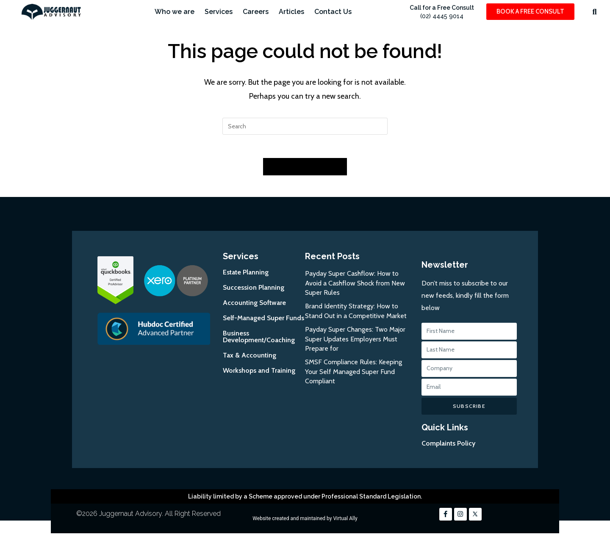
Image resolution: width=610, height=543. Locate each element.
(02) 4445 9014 (441, 16)
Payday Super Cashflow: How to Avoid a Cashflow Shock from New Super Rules (355, 285)
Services (219, 12)
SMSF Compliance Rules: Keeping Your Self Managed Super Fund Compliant (353, 374)
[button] (595, 12)
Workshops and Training (259, 373)
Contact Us (333, 12)
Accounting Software (254, 305)
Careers (256, 12)
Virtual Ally (345, 521)
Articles (291, 12)
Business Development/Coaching (259, 339)
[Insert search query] (305, 126)
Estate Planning (246, 275)
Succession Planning (253, 290)
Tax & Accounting (249, 358)
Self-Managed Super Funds (263, 320)
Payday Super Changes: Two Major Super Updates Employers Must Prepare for (355, 341)
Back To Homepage (305, 169)
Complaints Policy (448, 446)
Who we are (174, 12)
